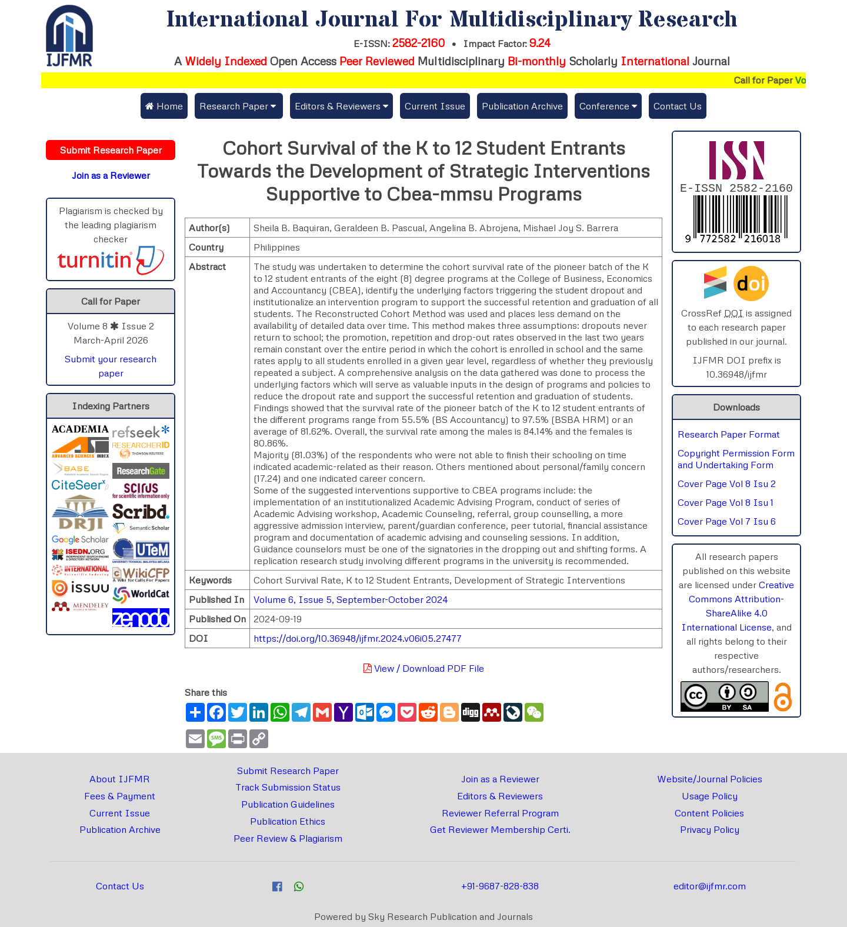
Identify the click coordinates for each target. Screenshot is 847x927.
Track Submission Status (288, 787)
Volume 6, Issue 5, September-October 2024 (351, 599)
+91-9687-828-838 (500, 886)
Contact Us (677, 106)
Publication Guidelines (288, 804)
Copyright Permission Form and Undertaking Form (736, 461)
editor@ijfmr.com (709, 886)
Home (164, 106)
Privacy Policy (709, 829)
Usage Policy (710, 796)
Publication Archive (522, 106)
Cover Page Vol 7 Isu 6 (727, 523)
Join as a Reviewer (500, 779)
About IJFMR (119, 779)
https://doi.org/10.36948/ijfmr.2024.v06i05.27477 (358, 638)
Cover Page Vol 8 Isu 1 (725, 505)
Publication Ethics (287, 821)
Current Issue (435, 106)
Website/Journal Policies (709, 779)
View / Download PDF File (424, 668)
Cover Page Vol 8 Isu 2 (727, 486)
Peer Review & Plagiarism (288, 838)
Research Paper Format (729, 436)
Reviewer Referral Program (500, 813)
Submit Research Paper (288, 770)
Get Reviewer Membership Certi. (500, 829)
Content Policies (709, 813)
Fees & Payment (119, 796)
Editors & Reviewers (500, 796)
